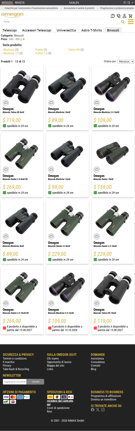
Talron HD (76, 49)
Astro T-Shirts (91, 30)
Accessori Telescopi (36, 30)
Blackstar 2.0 (13, 53)
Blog (93, 369)
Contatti (95, 365)
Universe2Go (66, 30)
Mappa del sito (55, 365)
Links (50, 369)
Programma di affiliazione (106, 396)
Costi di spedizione (58, 408)
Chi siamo (53, 358)
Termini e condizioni (15, 358)
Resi (49, 411)
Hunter (41, 49)
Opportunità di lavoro (59, 362)
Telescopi (10, 30)
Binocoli (113, 30)
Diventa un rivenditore (103, 399)
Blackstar (11, 49)
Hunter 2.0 (43, 53)
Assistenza (97, 358)
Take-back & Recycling (16, 369)
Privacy (7, 365)
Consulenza (98, 362)
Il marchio (9, 362)
